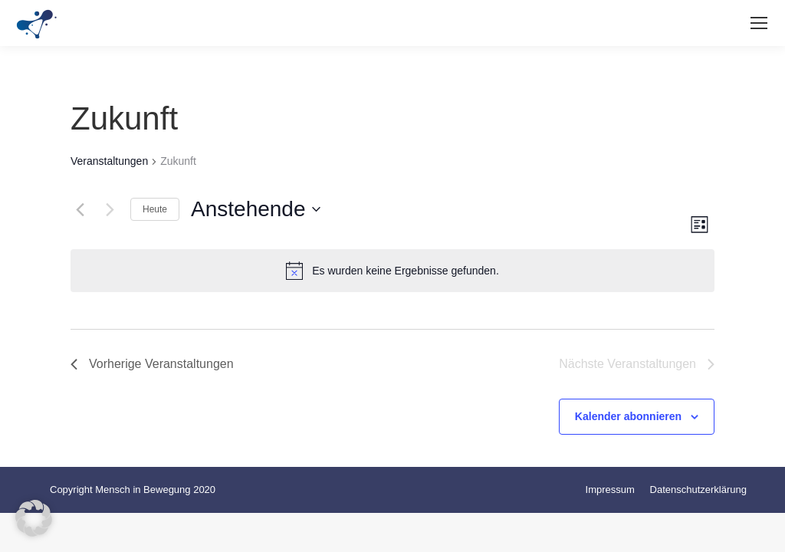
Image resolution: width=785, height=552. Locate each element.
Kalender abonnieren (628, 416)
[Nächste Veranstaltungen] (109, 209)
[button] (33, 518)
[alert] (392, 270)
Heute (155, 209)
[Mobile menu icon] (759, 23)
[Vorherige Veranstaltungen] (80, 209)
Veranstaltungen (109, 161)
